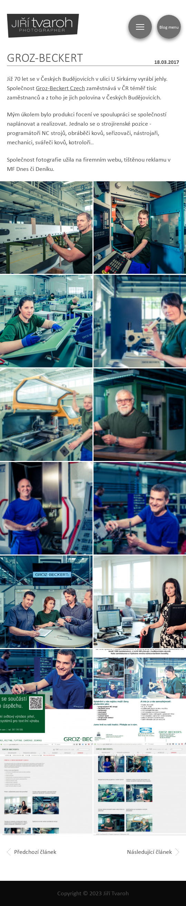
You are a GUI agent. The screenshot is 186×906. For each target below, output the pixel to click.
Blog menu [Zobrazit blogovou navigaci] (169, 27)
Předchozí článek (31, 852)
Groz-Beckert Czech (60, 88)
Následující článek (153, 852)
